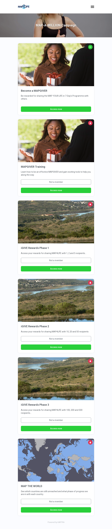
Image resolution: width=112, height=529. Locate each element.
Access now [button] (56, 109)
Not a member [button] (56, 182)
